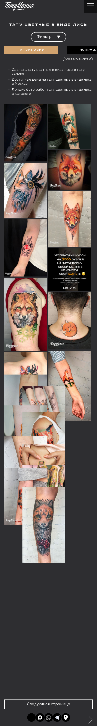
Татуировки (31, 50)
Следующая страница (48, 704)
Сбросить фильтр (76, 59)
